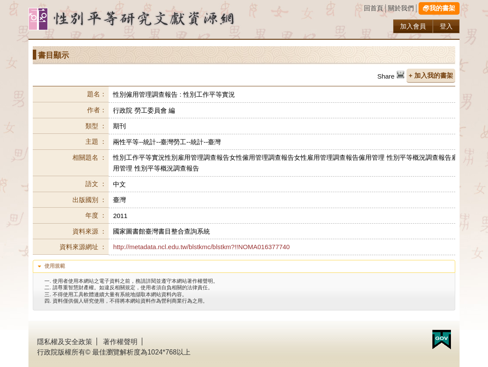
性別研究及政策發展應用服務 (149, 19)
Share (385, 76)
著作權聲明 (120, 341)
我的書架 (442, 8)
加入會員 (413, 26)
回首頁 (373, 8)
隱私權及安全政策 (64, 341)
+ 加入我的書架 (431, 75)
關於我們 (401, 8)
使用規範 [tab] (50, 266)
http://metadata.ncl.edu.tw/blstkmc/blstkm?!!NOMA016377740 (201, 246)
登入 (446, 26)
